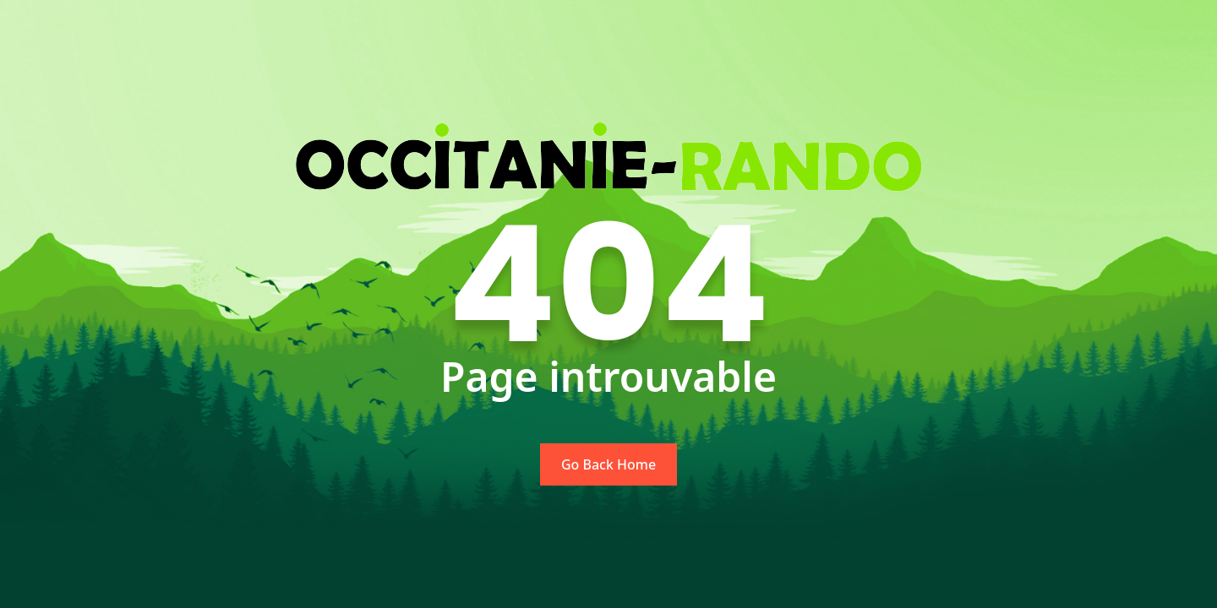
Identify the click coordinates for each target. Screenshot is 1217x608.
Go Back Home (608, 464)
